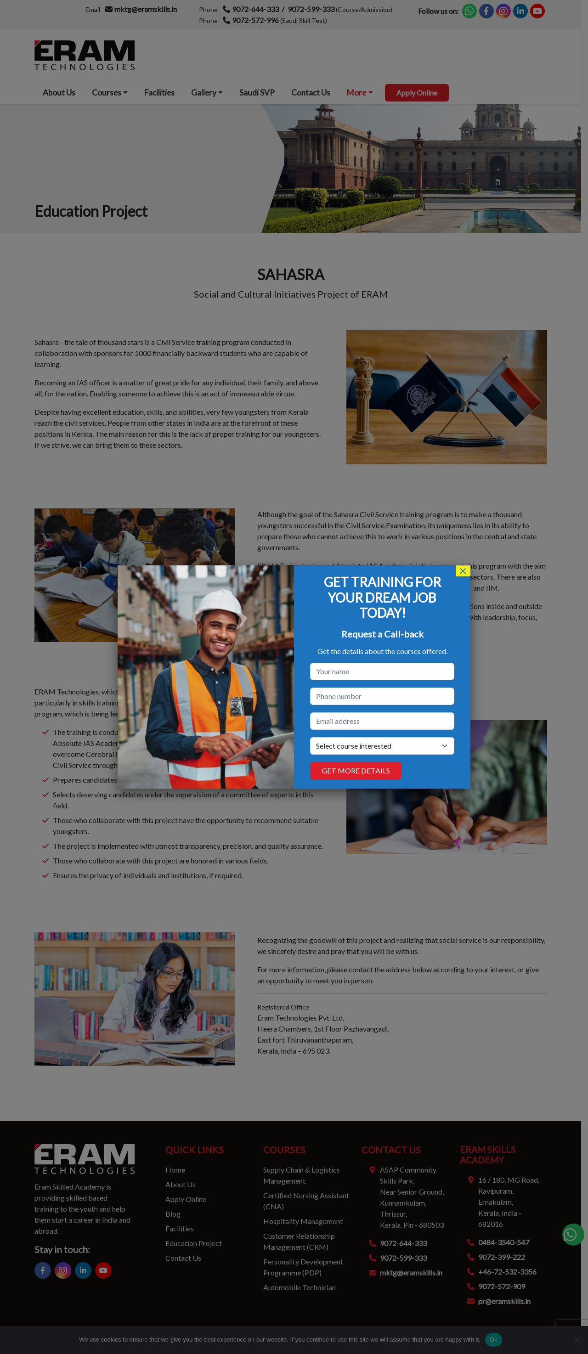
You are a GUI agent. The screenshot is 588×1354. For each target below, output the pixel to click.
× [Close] (463, 570)
